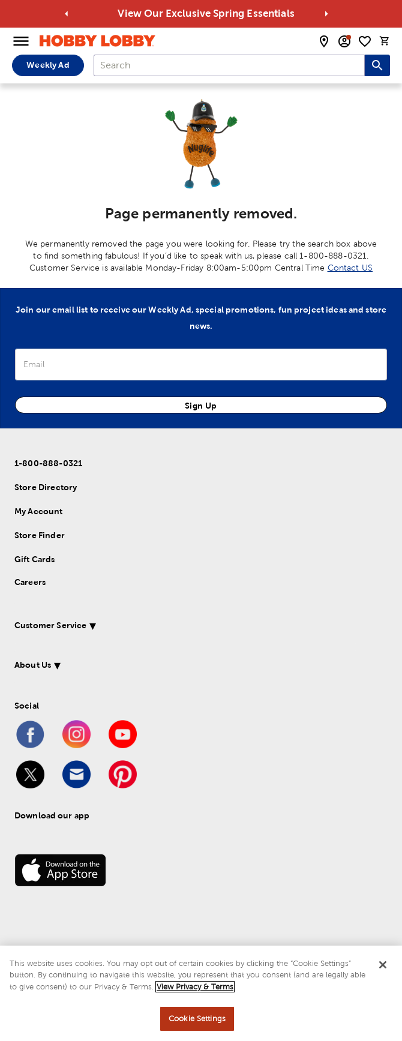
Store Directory (45, 487)
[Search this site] (377, 65)
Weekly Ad (47, 65)
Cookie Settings (197, 1018)
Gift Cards (34, 559)
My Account (38, 511)
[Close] (383, 965)
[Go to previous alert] (67, 14)
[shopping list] (365, 41)
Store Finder (39, 535)
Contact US (350, 267)
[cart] (384, 40)
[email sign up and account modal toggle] (344, 41)
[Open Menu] (21, 41)
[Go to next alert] (326, 14)
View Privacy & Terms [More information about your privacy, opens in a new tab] (195, 986)
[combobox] (229, 65)
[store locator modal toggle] (324, 41)
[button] (185, 627)
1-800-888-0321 (48, 463)
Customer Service (50, 625)
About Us (32, 665)
